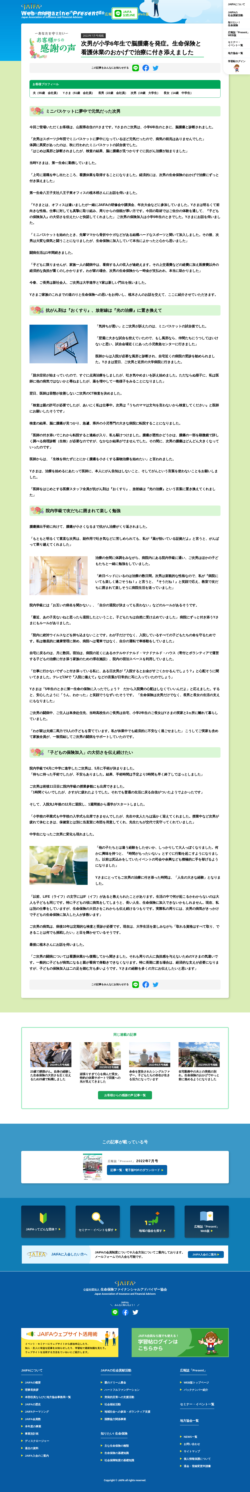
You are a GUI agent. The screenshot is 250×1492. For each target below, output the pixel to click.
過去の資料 (31, 1448)
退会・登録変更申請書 (197, 1466)
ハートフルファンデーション (122, 1389)
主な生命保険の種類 (116, 1445)
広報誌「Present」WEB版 (239, 34)
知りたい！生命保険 (234, 24)
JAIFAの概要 (33, 1382)
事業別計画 (31, 1433)
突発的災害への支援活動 (119, 1397)
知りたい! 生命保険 (114, 1433)
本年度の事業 (33, 1426)
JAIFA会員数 (33, 1419)
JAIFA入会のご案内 (37, 1455)
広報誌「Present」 (193, 1370)
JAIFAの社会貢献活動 (235, 14)
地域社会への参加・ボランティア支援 (127, 1411)
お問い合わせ (192, 1444)
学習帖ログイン (236, 66)
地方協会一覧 (235, 53)
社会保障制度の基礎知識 (119, 1460)
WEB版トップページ (196, 1382)
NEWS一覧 (190, 1436)
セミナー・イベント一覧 (235, 44)
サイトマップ (192, 1451)
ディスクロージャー (37, 1441)
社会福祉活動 (112, 1404)
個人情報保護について (197, 1458)
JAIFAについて (236, 4)
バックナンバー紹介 (196, 1389)
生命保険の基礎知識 (116, 1453)
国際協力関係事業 (115, 1419)
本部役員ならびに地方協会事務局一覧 (48, 1397)
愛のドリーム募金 (115, 1382)
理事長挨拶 (31, 1389)
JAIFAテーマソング (37, 1411)
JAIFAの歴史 (33, 1404)
